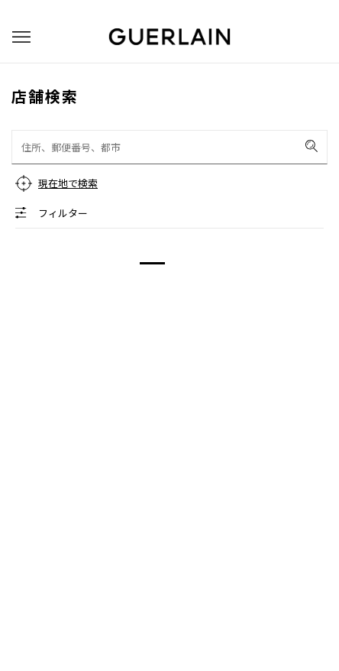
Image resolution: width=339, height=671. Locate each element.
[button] (21, 37)
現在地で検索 (68, 183)
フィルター (63, 213)
